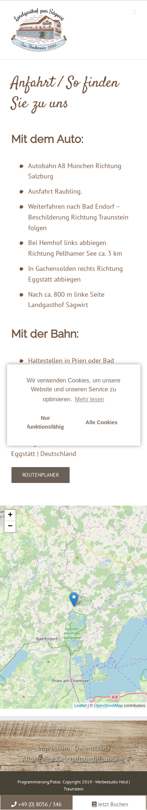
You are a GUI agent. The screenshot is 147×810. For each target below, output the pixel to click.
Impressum (53, 748)
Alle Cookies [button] (101, 422)
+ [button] (10, 515)
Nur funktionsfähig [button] (45, 422)
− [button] (10, 526)
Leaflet (80, 705)
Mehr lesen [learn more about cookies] (89, 399)
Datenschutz (92, 748)
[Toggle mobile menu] (134, 12)
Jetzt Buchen (110, 804)
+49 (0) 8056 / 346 (36, 804)
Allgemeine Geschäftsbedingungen (72, 759)
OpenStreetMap (108, 705)
